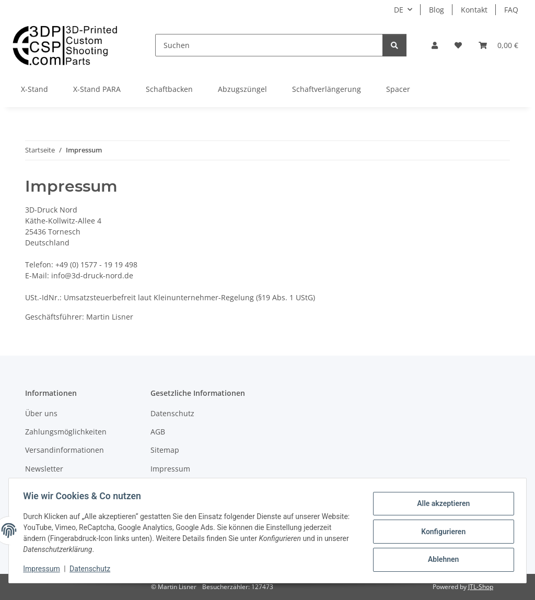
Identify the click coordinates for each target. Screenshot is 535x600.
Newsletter (44, 469)
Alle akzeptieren (440, 504)
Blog (436, 10)
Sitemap (164, 450)
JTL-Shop (480, 586)
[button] (434, 45)
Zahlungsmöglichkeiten (66, 432)
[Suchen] (269, 45)
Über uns (41, 413)
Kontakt (474, 10)
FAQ (511, 10)
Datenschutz (92, 568)
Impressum (44, 568)
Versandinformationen (64, 450)
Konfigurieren (440, 531)
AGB (157, 432)
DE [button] (398, 10)
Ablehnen (440, 559)
